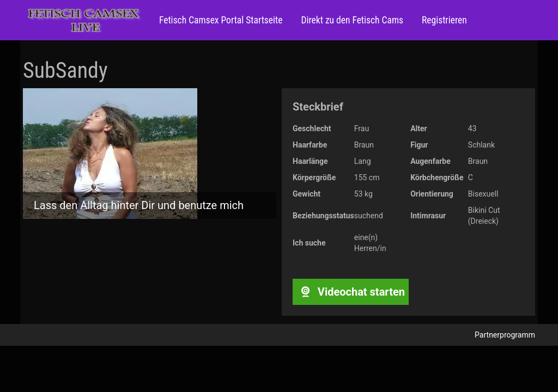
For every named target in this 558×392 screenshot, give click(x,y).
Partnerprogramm (505, 334)
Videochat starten (350, 291)
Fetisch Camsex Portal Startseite (220, 20)
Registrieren (443, 20)
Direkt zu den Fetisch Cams (351, 20)
